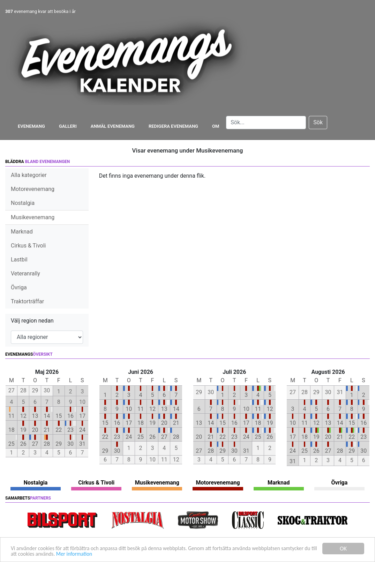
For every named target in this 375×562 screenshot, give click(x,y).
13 (35, 416)
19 (23, 430)
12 (23, 416)
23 (70, 430)
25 (11, 444)
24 (82, 430)
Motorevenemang (32, 189)
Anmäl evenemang (113, 126)
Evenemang (31, 126)
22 (58, 430)
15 (58, 416)
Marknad (22, 231)
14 (47, 416)
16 (70, 416)
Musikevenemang (32, 217)
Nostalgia (23, 203)
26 (23, 444)
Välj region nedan (32, 320)
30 (70, 444)
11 (11, 416)
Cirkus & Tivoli (28, 245)
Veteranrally (25, 273)
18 (11, 430)
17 (82, 416)
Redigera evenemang (173, 126)
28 (47, 444)
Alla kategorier (29, 175)
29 (58, 444)
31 (82, 444)
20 (35, 430)
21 (47, 430)
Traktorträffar (27, 301)
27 (35, 444)
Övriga (19, 287)
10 (129, 409)
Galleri (68, 126)
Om (215, 126)
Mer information (121, 553)
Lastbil (19, 259)
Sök (318, 122)
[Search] (266, 122)
